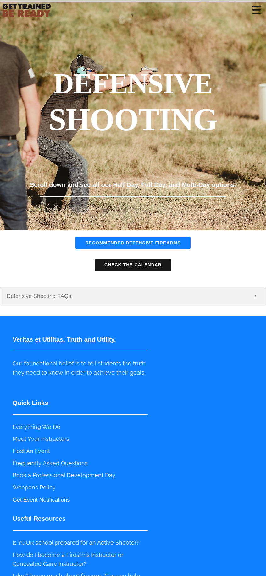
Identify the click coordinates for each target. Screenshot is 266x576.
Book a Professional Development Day (64, 478)
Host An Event (31, 454)
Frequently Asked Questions (50, 466)
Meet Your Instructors (41, 441)
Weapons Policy (34, 490)
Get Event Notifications (41, 502)
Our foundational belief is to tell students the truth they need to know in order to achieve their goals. (67, 372)
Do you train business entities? (176, 514)
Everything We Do (36, 429)
